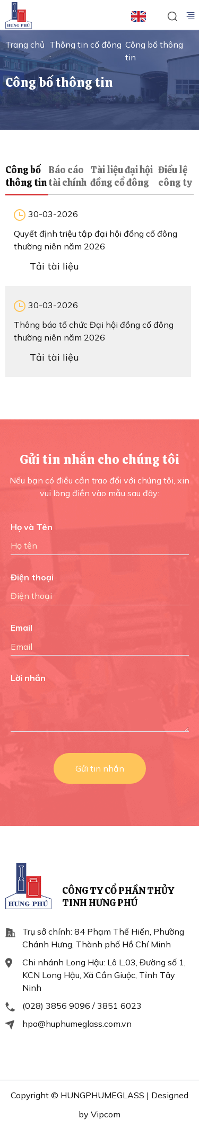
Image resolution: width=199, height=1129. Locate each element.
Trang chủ (25, 44)
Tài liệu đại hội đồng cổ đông (121, 176)
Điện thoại (32, 577)
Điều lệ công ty (175, 176)
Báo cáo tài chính (67, 176)
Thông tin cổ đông (85, 44)
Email (21, 627)
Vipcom (105, 1114)
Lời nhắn (28, 678)
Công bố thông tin (26, 176)
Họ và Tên (32, 527)
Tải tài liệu (54, 266)
